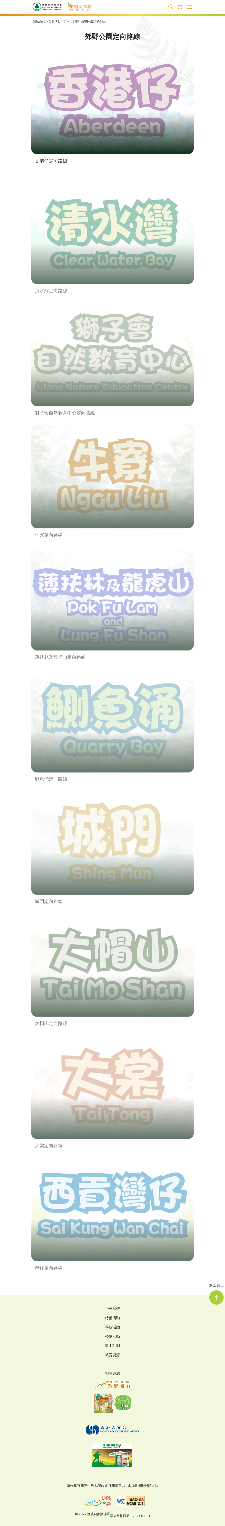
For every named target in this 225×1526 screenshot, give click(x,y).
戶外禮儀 (112, 1309)
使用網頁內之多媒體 (123, 1486)
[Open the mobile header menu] (189, 7)
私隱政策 (101, 1486)
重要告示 (87, 1486)
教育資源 (112, 1355)
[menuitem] (180, 7)
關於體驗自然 (148, 1486)
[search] (170, 7)
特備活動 (112, 1318)
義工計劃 (112, 1346)
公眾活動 (112, 1337)
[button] (112, 109)
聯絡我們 (73, 1486)
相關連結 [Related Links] (112, 1373)
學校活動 (112, 1328)
